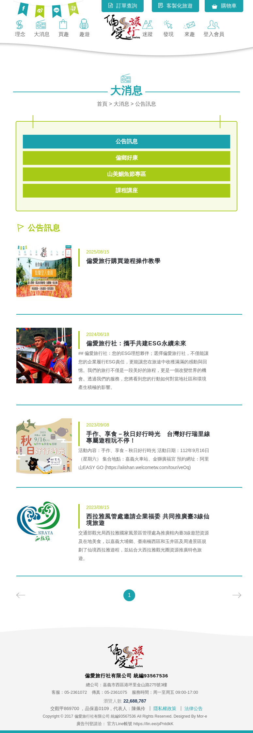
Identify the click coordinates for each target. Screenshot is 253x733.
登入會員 (213, 27)
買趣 (63, 27)
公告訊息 (127, 141)
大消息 (42, 27)
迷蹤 (147, 27)
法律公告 (193, 708)
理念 (20, 27)
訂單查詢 (122, 6)
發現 (168, 27)
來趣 (189, 27)
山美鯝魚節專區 (126, 174)
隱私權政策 (164, 708)
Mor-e (202, 716)
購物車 (224, 6)
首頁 (102, 104)
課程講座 (127, 190)
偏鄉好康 (127, 158)
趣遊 (84, 27)
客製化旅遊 (175, 6)
